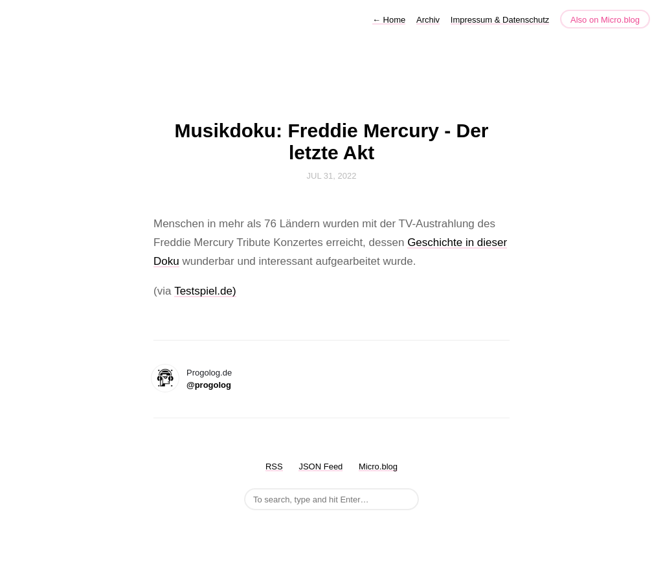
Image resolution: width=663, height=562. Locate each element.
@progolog (208, 385)
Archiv (428, 20)
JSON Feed (320, 466)
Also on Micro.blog (605, 20)
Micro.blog (378, 466)
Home (388, 20)
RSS (274, 466)
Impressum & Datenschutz (500, 20)
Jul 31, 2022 (332, 176)
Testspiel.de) (205, 291)
